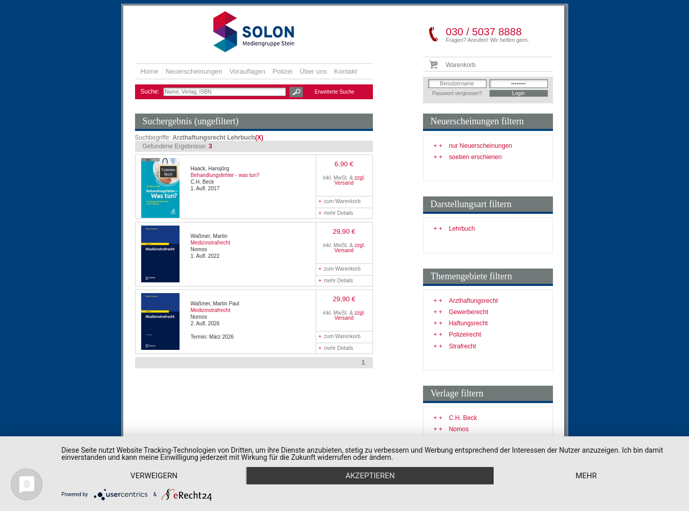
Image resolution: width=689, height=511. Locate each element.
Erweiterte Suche (334, 92)
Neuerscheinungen (194, 71)
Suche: (151, 91)
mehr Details (336, 213)
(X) (259, 137)
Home (150, 71)
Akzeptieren (369, 475)
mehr (586, 475)
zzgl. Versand (350, 180)
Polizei (283, 71)
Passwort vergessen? (457, 93)
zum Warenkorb (340, 201)
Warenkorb (461, 65)
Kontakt (345, 71)
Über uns (313, 71)
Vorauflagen (247, 71)
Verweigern (153, 475)
